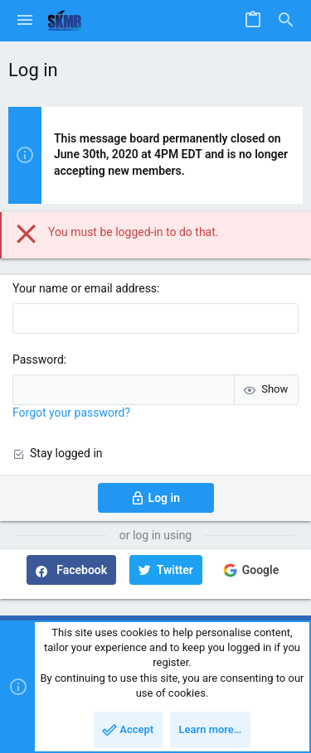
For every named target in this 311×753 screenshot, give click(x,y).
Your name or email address (84, 288)
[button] (24, 21)
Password (38, 359)
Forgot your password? (71, 412)
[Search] (286, 20)
